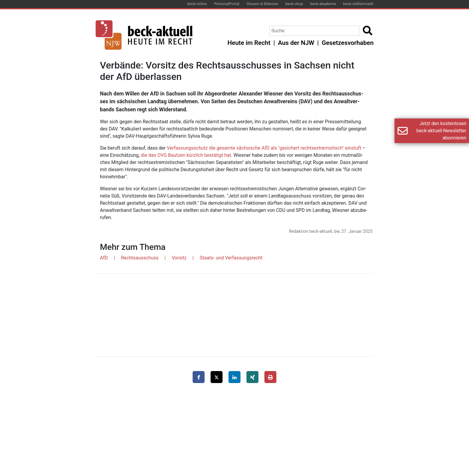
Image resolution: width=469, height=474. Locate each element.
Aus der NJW (296, 42)
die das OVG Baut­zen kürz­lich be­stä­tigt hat (186, 155)
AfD (104, 258)
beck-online (197, 3)
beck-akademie (323, 3)
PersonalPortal (226, 3)
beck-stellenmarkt (358, 3)
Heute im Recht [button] (249, 42)
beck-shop (294, 3)
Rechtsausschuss (140, 258)
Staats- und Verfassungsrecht (231, 258)
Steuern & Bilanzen (262, 3)
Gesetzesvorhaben (348, 42)
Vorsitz (179, 258)
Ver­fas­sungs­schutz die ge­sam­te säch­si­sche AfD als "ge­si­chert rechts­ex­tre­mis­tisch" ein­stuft (264, 148)
